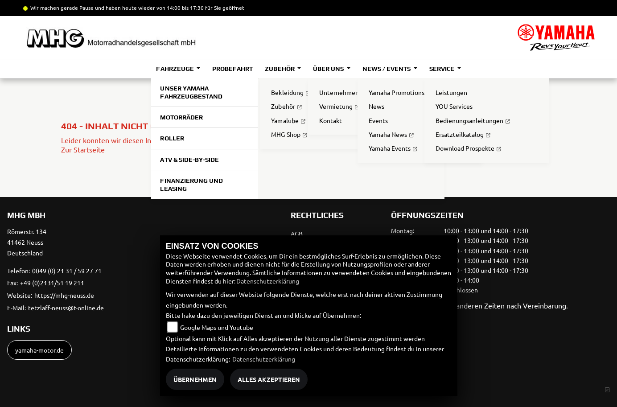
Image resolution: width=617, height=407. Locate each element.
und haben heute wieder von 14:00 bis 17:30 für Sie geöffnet (169, 7)
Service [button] (442, 68)
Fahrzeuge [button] (175, 68)
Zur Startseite (83, 149)
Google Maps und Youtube (216, 327)
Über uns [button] (329, 68)
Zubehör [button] (280, 68)
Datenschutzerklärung (267, 281)
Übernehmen (195, 379)
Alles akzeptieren (269, 379)
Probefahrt (232, 68)
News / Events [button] (387, 68)
